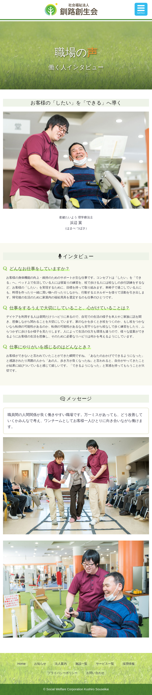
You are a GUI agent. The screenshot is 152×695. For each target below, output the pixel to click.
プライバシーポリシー (63, 673)
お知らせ (40, 663)
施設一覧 (81, 663)
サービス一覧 (105, 663)
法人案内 (61, 663)
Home (21, 663)
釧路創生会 (71, 9)
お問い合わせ (95, 673)
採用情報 (129, 663)
